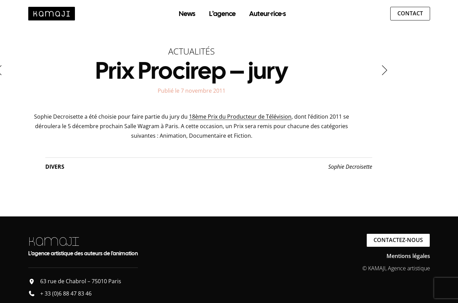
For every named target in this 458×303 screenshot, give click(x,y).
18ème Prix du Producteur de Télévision (240, 116)
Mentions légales (408, 256)
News (187, 13)
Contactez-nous (398, 240)
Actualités (191, 51)
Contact (410, 13)
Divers (54, 166)
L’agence (222, 13)
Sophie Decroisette (350, 166)
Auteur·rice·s (267, 13)
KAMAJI (53, 241)
